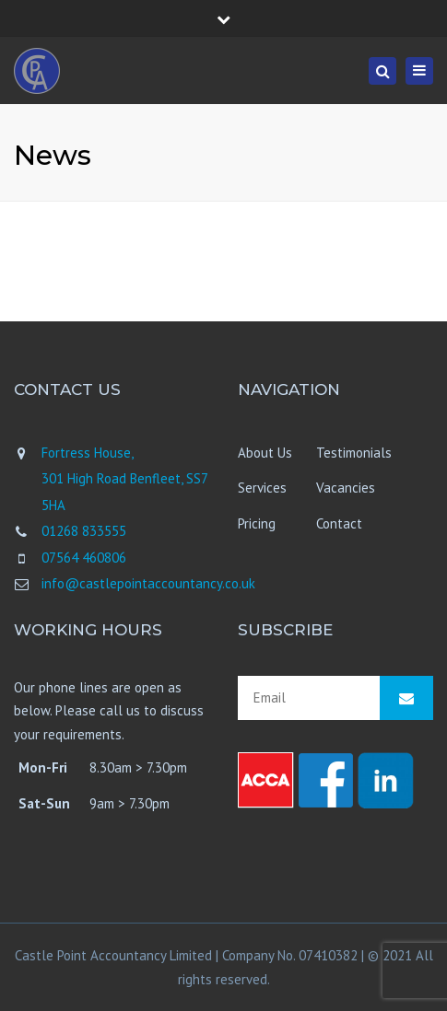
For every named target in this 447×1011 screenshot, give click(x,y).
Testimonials (354, 452)
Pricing (257, 523)
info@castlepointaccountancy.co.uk (148, 583)
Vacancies (345, 487)
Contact (339, 523)
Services (262, 487)
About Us (265, 452)
